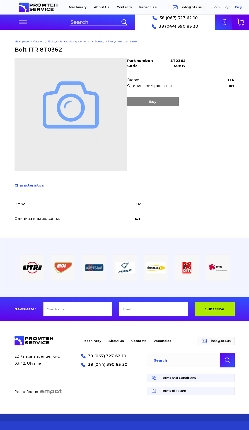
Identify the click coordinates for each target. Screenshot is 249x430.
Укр (217, 7)
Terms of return (173, 391)
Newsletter (25, 309)
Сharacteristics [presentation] (29, 185)
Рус (227, 7)
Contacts (124, 7)
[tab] (48, 188)
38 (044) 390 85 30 (178, 26)
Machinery (78, 7)
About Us (101, 7)
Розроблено (38, 391)
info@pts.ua (192, 7)
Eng (238, 7)
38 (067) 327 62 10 (179, 18)
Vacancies (148, 7)
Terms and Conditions (178, 378)
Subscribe (214, 309)
